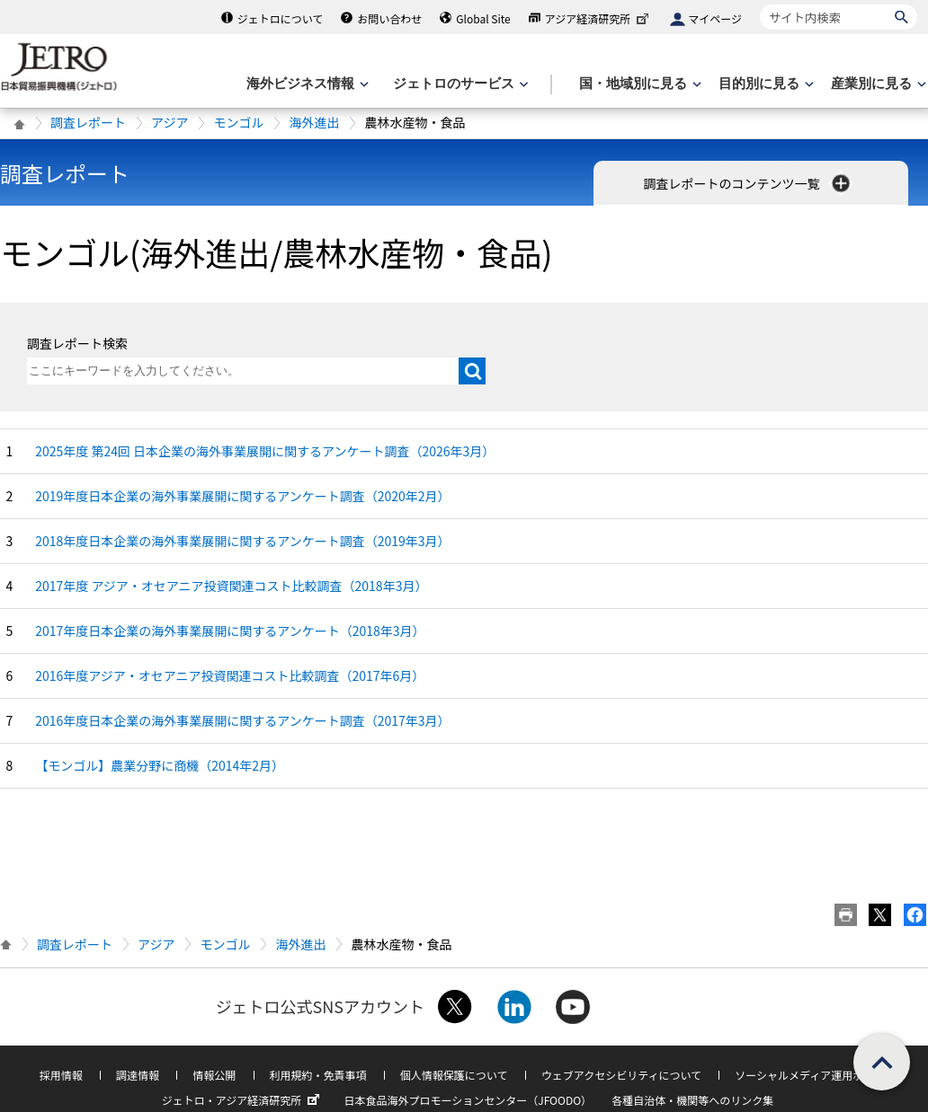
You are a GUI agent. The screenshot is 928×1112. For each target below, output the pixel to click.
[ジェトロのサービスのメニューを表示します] (459, 84)
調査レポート (88, 122)
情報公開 (214, 1074)
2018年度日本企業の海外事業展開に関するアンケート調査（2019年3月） (242, 541)
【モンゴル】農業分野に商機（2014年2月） (159, 765)
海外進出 (314, 122)
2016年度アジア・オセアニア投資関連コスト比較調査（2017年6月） (229, 675)
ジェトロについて (280, 18)
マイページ (715, 18)
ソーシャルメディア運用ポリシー (815, 1074)
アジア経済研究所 (599, 18)
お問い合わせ (389, 18)
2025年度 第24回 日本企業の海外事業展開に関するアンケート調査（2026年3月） (265, 451)
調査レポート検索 (77, 343)
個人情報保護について (454, 1074)
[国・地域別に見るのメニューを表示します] (638, 84)
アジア (169, 122)
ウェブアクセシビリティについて (621, 1074)
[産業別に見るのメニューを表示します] (877, 84)
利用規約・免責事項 (318, 1074)
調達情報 (137, 1074)
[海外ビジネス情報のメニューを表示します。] (305, 84)
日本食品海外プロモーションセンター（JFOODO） (468, 1100)
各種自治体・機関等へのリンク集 (692, 1100)
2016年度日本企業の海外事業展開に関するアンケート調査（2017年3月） (242, 720)
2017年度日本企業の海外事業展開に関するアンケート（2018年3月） (229, 631)
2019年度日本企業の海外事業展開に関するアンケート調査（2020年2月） (242, 496)
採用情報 (61, 1074)
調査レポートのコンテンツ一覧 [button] (747, 183)
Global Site (483, 18)
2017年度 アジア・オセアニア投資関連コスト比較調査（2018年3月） (231, 586)
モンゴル (238, 122)
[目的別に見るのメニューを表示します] (764, 84)
